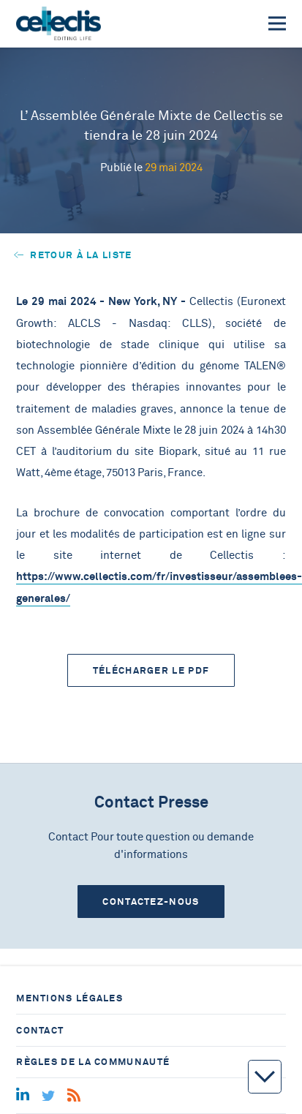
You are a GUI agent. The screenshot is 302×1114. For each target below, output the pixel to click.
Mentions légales (69, 998)
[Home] (58, 24)
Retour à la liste (73, 255)
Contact (40, 1030)
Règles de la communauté (93, 1061)
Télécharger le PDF (151, 670)
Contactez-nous (150, 901)
